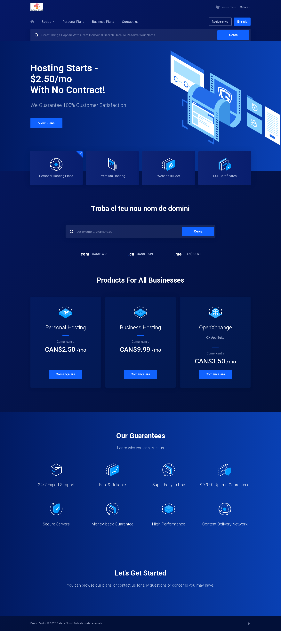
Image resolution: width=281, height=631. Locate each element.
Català (245, 7)
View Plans (46, 123)
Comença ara (65, 374)
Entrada (242, 21)
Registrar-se (220, 21)
